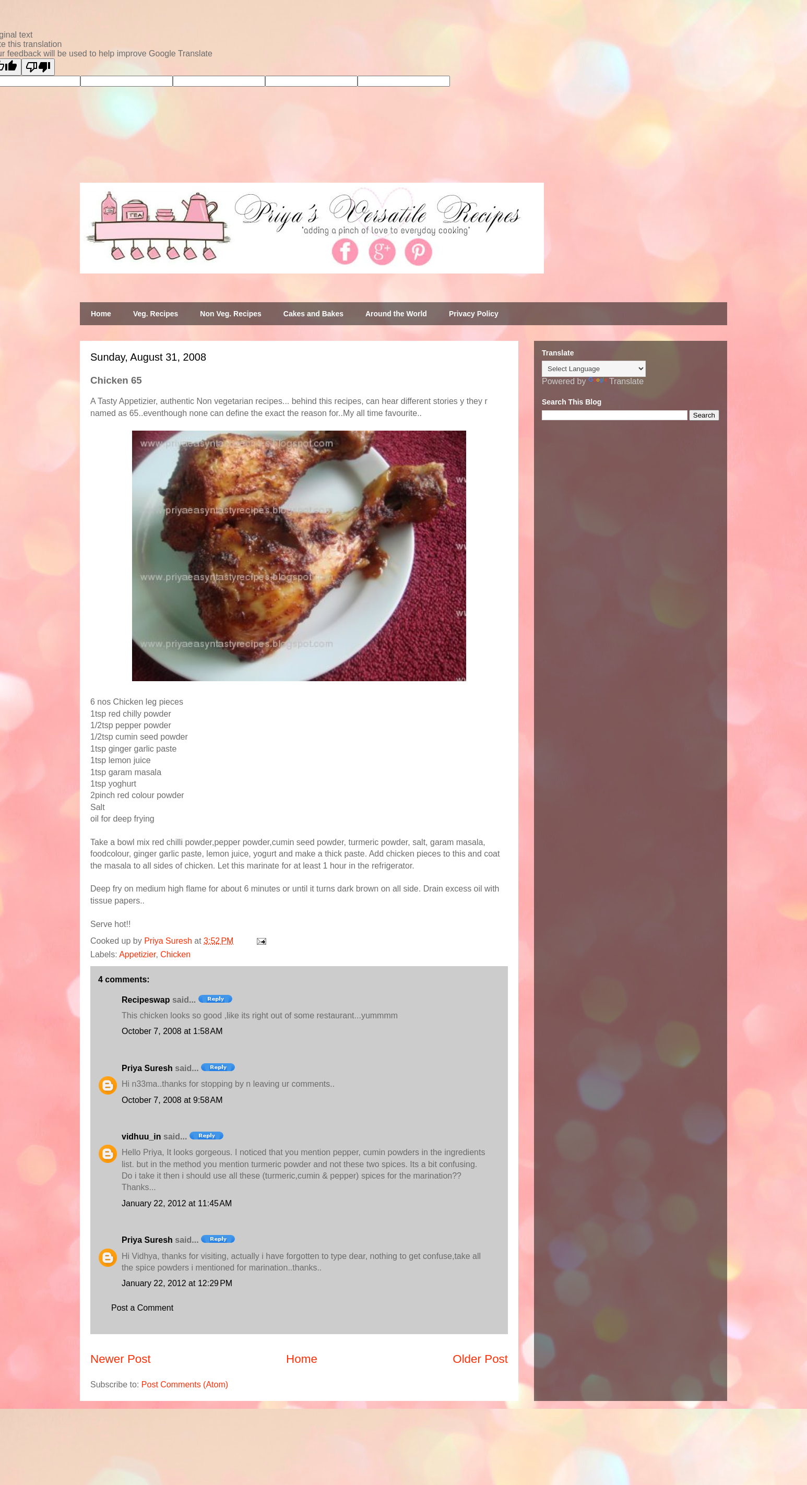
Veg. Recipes (155, 314)
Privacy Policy (474, 314)
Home (101, 314)
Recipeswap (146, 999)
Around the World (396, 314)
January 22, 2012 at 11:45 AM (177, 1203)
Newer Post (120, 1358)
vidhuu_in (141, 1136)
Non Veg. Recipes (230, 314)
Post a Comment (142, 1307)
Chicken (175, 954)
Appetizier (137, 954)
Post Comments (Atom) (184, 1384)
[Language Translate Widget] (594, 369)
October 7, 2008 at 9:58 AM (172, 1100)
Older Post (480, 1358)
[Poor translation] (38, 67)
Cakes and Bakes (313, 314)
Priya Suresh (147, 1068)
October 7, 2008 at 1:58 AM (172, 1031)
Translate (616, 381)
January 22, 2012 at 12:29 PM (177, 1283)
